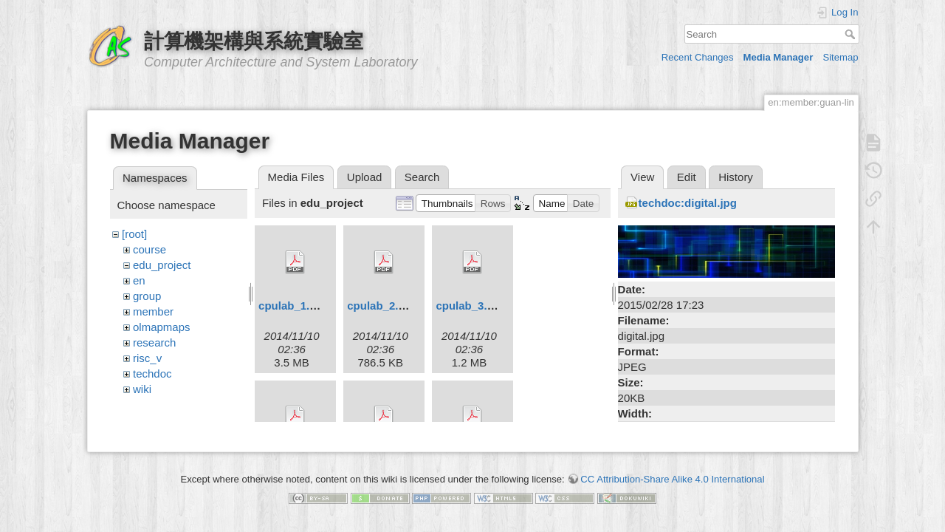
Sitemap (840, 57)
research (154, 342)
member (153, 311)
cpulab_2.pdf (381, 305)
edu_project (161, 265)
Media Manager (778, 57)
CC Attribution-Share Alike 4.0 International (672, 473)
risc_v (147, 358)
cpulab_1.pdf (292, 305)
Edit (686, 177)
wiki (142, 389)
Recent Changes (698, 57)
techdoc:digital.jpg (688, 203)
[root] (134, 234)
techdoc (152, 373)
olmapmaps (161, 327)
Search (852, 34)
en (139, 280)
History (735, 177)
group (147, 296)
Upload (364, 177)
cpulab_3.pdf (470, 305)
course (149, 249)
